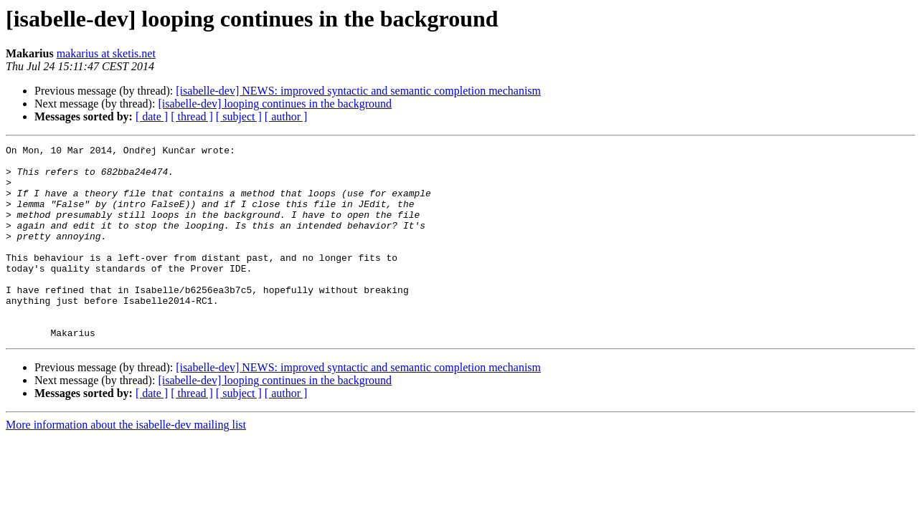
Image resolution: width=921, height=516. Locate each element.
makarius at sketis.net (106, 53)
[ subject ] (239, 116)
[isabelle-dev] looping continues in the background (275, 103)
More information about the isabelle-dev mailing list (126, 463)
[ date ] (152, 116)
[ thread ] (192, 116)
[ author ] (286, 116)
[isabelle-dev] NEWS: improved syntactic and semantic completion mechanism (358, 91)
